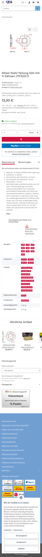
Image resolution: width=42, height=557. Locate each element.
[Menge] (17, 132)
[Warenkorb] (38, 2)
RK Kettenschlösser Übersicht (13, 450)
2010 (32, 244)
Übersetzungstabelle (9, 454)
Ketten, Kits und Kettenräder (12, 429)
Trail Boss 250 (26, 284)
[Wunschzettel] (33, 2)
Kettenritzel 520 (16, 87)
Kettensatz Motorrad (9, 433)
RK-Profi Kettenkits (9, 442)
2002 (32, 251)
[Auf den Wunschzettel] (35, 29)
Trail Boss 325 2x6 (27, 268)
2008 (27, 248)
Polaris (24, 295)
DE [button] (23, 2)
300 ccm (30, 259)
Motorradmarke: (8, 366)
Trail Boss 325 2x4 (27, 287)
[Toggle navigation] (3, 1)
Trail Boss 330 (26, 274)
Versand (20, 105)
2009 (23, 248)
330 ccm (30, 263)
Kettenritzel (25, 300)
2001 (23, 254)
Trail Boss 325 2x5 (27, 290)
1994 (27, 244)
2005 (32, 248)
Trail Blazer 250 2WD (27, 281)
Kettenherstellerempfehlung (12, 458)
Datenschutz (18, 530)
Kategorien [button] (7, 384)
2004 (23, 251)
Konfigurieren (21, 542)
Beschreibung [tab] (8, 162)
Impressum (8, 530)
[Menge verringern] (4, 132)
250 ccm (24, 259)
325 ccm (24, 263)
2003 (27, 251)
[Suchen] (18, 8)
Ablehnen (21, 549)
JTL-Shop (25, 554)
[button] (29, 2)
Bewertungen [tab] (24, 162)
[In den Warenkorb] (3, 23)
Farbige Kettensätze (9, 438)
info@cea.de (26, 378)
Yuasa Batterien (8, 466)
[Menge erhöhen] (37, 132)
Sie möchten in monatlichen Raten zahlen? (21, 153)
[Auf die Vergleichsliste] (29, 29)
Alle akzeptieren (21, 536)
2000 (23, 244)
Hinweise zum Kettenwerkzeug (13, 462)
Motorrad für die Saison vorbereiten (15, 425)
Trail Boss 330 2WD (27, 277)
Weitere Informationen (21, 154)
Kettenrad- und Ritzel (10, 446)
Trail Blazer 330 (26, 271)
